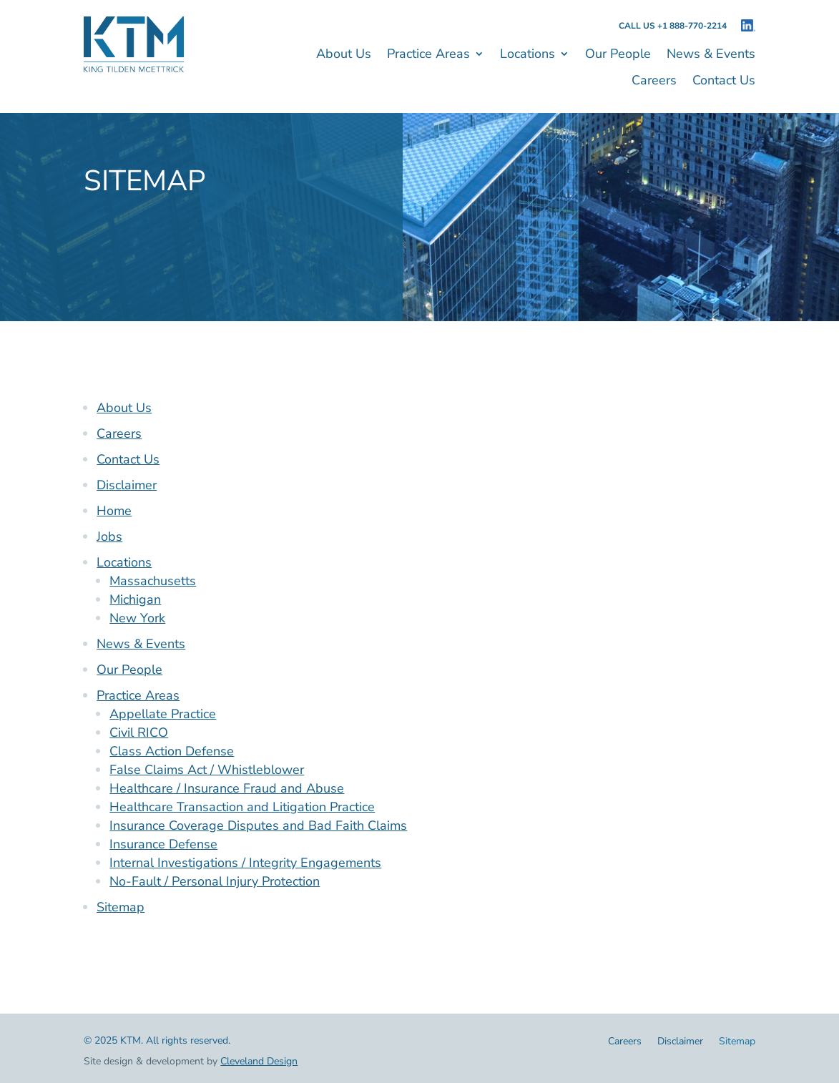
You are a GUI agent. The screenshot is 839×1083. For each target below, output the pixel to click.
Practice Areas (428, 55)
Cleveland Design (259, 1061)
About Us (343, 55)
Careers (654, 82)
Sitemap (120, 907)
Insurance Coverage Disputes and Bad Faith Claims (258, 825)
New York (137, 618)
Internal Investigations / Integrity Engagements (245, 862)
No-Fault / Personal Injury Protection (214, 881)
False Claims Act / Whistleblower (206, 769)
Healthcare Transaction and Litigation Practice (242, 806)
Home (114, 510)
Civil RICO (138, 732)
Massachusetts (152, 580)
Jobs (109, 536)
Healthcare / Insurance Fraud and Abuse (226, 788)
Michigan (135, 599)
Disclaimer (127, 485)
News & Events (711, 55)
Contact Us (723, 82)
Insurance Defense (163, 844)
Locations (527, 55)
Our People (618, 55)
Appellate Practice (162, 713)
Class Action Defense (171, 751)
